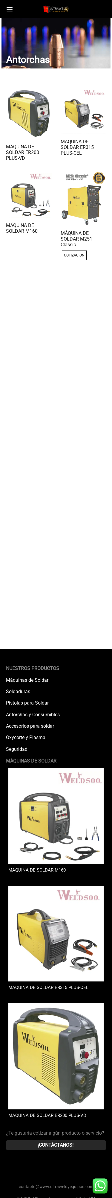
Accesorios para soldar (30, 726)
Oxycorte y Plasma (25, 737)
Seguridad (16, 749)
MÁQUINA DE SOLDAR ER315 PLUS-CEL (77, 147)
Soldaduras (18, 691)
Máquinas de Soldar (27, 680)
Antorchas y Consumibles (33, 714)
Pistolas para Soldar (27, 703)
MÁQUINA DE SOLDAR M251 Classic (76, 238)
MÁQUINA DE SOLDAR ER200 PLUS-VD (22, 152)
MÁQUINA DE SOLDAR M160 (22, 228)
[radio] (74, 255)
